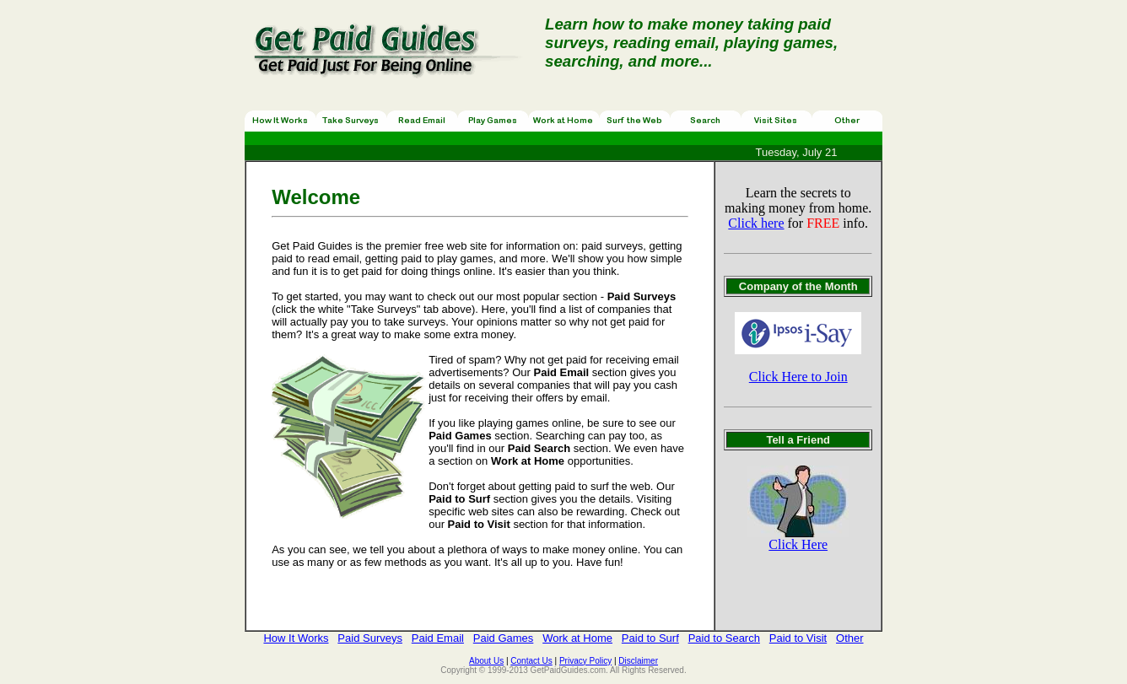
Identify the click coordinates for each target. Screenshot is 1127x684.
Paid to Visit (798, 638)
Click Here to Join (798, 376)
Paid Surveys (369, 638)
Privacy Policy (585, 660)
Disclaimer (638, 660)
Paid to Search (724, 638)
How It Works (295, 638)
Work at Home (577, 638)
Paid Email (438, 638)
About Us (486, 660)
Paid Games (503, 638)
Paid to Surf (650, 638)
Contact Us (531, 660)
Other (850, 638)
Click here (756, 223)
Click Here (798, 544)
